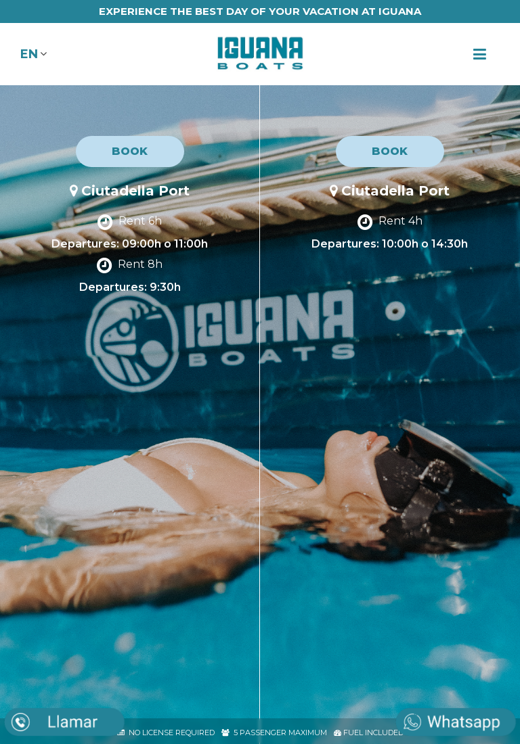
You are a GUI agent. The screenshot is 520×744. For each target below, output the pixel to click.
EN (29, 54)
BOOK (130, 151)
